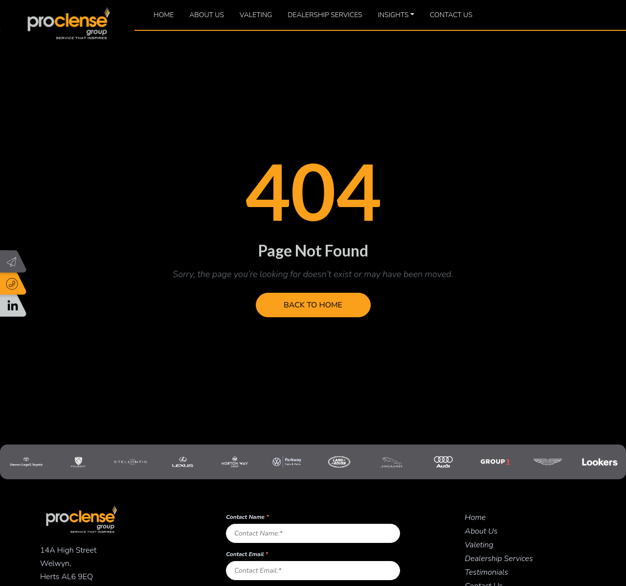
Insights (393, 15)
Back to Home (313, 305)
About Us (206, 15)
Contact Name (247, 517)
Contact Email (247, 554)
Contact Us (451, 15)
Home (164, 15)
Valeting (256, 15)
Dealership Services (325, 15)
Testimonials (486, 572)
